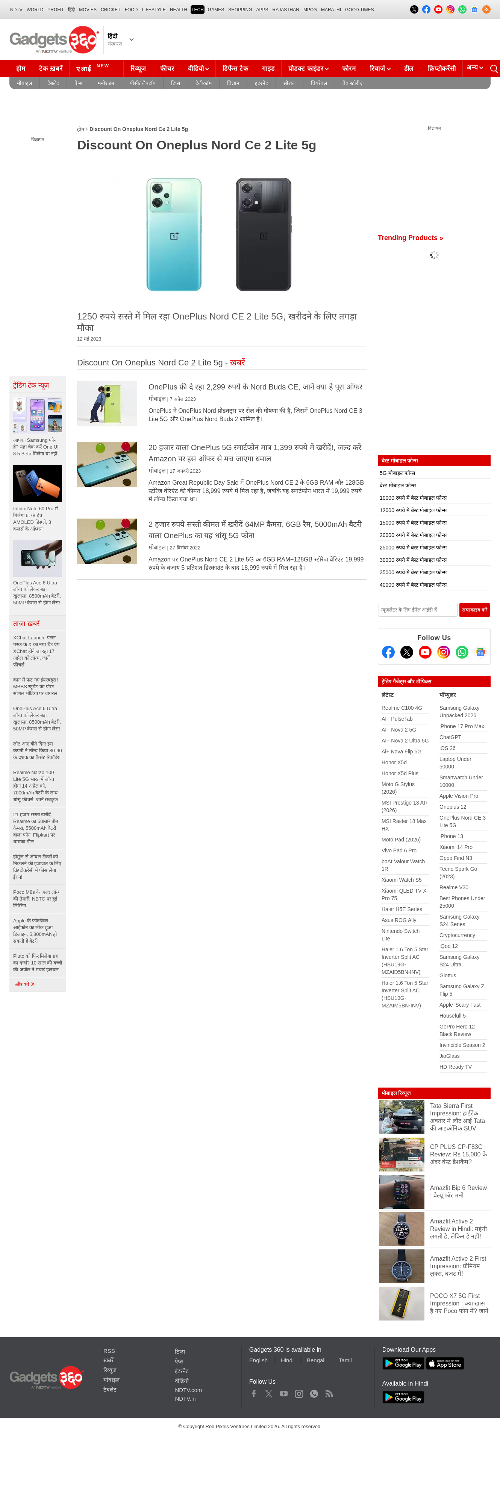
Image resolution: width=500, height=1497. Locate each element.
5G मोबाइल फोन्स (397, 473)
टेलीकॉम (203, 83)
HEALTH (178, 9)
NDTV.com (188, 1390)
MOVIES (88, 9)
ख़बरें (108, 1360)
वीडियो (196, 68)
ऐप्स (78, 83)
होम (20, 68)
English (258, 1360)
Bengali (316, 1360)
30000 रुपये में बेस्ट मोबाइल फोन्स (413, 560)
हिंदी (71, 9)
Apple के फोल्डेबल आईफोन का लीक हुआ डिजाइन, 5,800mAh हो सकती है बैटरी (35, 931)
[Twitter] (406, 652)
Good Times (359, 9)
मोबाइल (24, 83)
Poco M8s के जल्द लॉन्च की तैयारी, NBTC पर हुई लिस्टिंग (37, 898)
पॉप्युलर (447, 695)
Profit (55, 9)
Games (216, 9)
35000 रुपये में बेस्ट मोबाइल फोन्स (413, 572)
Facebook (254, 1392)
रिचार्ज (377, 68)
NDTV (16, 9)
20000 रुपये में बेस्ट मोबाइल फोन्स (413, 535)
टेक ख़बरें (50, 68)
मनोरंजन (106, 83)
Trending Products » (410, 238)
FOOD (131, 9)
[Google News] (480, 652)
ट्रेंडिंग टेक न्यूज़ (31, 385)
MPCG (310, 9)
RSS (109, 1351)
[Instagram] (443, 652)
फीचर (167, 68)
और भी (25, 984)
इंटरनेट (261, 83)
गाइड (268, 68)
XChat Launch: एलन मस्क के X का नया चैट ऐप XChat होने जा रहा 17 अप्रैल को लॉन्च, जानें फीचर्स (36, 651)
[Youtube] (425, 652)
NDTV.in (185, 1398)
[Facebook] (388, 652)
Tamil (345, 1360)
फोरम (349, 68)
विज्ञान (233, 83)
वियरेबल (319, 83)
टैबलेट (53, 83)
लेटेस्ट (388, 695)
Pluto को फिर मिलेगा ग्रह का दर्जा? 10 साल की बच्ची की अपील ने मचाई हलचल (37, 962)
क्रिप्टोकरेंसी (442, 68)
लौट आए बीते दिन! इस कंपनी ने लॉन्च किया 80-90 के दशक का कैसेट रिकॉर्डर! (37, 750)
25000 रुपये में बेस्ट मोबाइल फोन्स (413, 548)
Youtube (284, 1392)
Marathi (331, 9)
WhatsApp (314, 1392)
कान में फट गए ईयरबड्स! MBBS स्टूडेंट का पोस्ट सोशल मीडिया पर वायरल (35, 686)
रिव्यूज (138, 68)
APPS (262, 9)
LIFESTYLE (153, 9)
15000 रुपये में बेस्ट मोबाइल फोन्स (413, 523)
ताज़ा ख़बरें (26, 623)
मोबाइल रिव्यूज (396, 1093)
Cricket (111, 9)
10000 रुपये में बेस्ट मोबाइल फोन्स (413, 498)
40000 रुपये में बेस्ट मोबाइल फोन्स (413, 585)
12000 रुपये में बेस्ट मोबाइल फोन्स (413, 510)
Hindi (287, 1360)
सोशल (289, 83)
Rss (328, 1392)
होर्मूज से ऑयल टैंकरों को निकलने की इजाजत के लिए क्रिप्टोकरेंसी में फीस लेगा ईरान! (37, 867)
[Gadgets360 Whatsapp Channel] (462, 652)
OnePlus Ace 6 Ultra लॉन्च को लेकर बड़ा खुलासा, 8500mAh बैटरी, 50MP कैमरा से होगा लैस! (37, 719)
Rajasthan (286, 9)
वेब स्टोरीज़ (353, 83)
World (35, 9)
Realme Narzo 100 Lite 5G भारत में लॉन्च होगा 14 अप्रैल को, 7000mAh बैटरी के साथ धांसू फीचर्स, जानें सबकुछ (35, 786)
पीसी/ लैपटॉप (143, 83)
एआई (93, 68)
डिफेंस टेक (235, 68)
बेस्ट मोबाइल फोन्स (398, 485)
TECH (197, 9)
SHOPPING (240, 9)
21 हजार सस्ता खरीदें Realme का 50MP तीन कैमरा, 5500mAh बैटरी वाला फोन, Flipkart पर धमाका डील (35, 828)
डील (409, 68)
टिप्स (175, 83)
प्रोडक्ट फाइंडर (305, 68)
